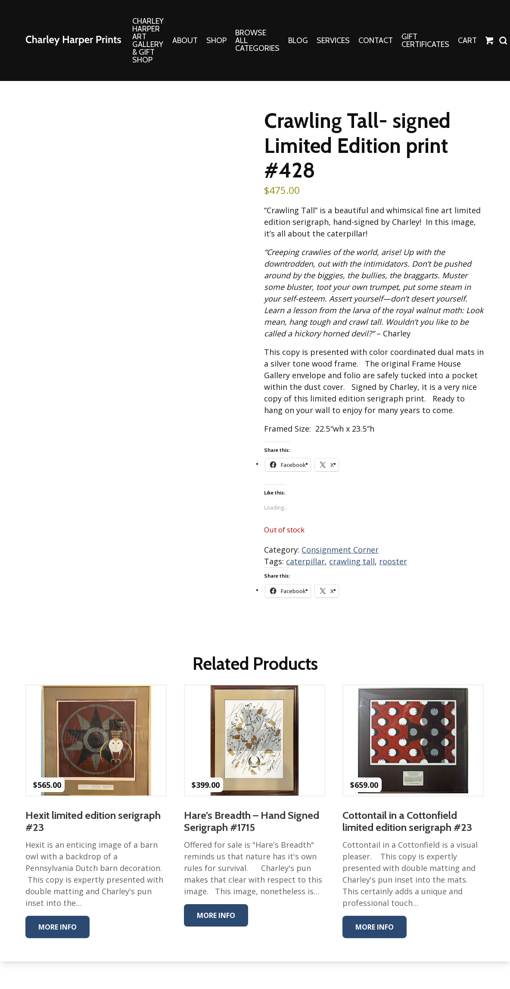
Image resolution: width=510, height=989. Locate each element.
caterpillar (305, 561)
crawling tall (352, 561)
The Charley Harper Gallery (73, 40)
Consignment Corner (340, 549)
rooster (393, 561)
